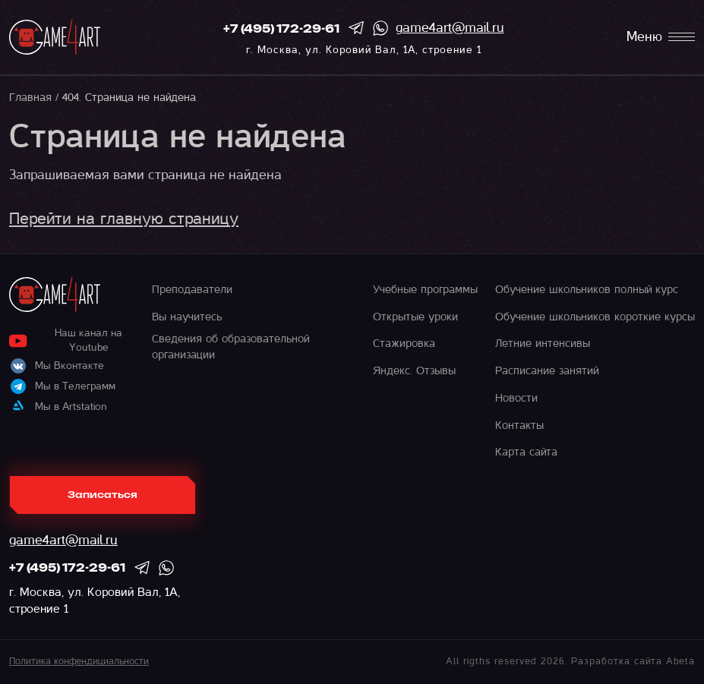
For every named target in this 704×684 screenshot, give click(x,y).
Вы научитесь (187, 316)
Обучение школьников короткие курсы (595, 316)
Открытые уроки (415, 316)
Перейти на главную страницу (123, 219)
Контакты (519, 425)
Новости (516, 398)
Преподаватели (192, 289)
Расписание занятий (546, 370)
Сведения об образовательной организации (230, 346)
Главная (30, 97)
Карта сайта (526, 452)
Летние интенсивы (542, 343)
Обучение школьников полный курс (586, 289)
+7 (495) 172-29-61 (281, 29)
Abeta (680, 661)
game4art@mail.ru (450, 27)
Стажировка (404, 343)
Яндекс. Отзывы (414, 370)
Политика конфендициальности (79, 661)
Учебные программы (425, 289)
